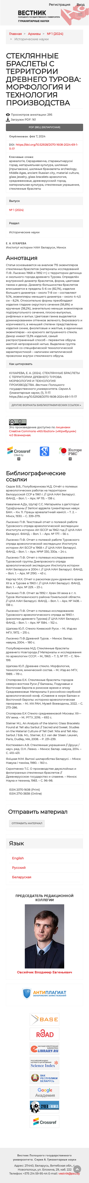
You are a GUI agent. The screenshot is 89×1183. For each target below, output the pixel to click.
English (18, 858)
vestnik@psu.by (69, 1173)
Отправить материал (27, 823)
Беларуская (21, 877)
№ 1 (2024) (55, 34)
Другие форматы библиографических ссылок (46, 405)
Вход (80, 5)
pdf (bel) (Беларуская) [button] (44, 127)
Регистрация (59, 5)
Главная (15, 34)
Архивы (34, 34)
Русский (19, 868)
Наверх (77, 1169)
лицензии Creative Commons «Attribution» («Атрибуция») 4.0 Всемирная (42, 431)
